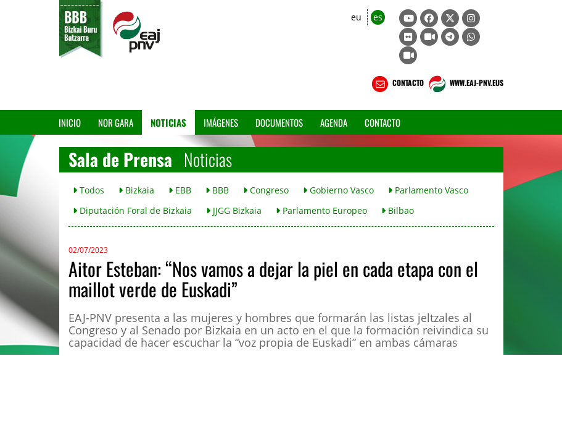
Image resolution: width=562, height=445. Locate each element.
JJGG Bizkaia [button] (234, 210)
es (377, 17)
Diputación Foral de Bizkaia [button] (132, 210)
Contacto (382, 122)
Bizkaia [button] (136, 190)
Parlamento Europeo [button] (321, 210)
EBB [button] (179, 190)
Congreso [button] (266, 190)
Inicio (70, 122)
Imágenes (221, 122)
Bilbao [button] (397, 210)
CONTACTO (396, 84)
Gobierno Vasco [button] (338, 190)
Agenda (333, 122)
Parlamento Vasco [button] (428, 190)
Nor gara (115, 122)
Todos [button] (88, 190)
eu (356, 17)
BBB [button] (217, 190)
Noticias (168, 122)
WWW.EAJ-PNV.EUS (464, 84)
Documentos (279, 122)
